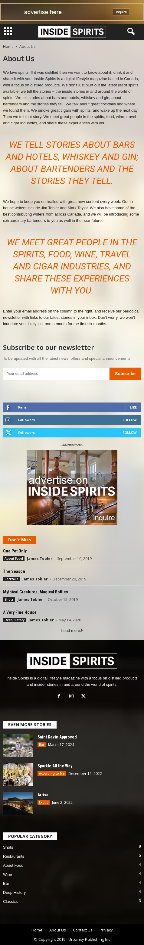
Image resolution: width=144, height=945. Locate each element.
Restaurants (13, 856)
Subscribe (125, 373)
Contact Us (83, 930)
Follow (130, 420)
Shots (9, 599)
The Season (14, 571)
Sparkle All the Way (55, 765)
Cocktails (11, 579)
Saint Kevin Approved (57, 737)
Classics (10, 901)
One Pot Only (15, 551)
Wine (7, 874)
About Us (57, 930)
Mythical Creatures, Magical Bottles (35, 591)
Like (133, 407)
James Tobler (39, 558)
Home (8, 46)
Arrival (44, 794)
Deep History (15, 620)
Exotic (43, 802)
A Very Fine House (20, 612)
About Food (14, 558)
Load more (72, 630)
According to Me (51, 773)
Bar (41, 744)
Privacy (106, 930)
